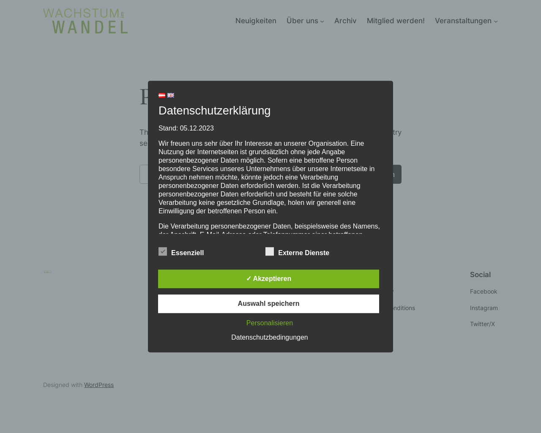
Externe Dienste (297, 251)
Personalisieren (269, 323)
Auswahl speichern (269, 303)
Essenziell (181, 251)
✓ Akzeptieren (269, 278)
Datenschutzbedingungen (269, 337)
